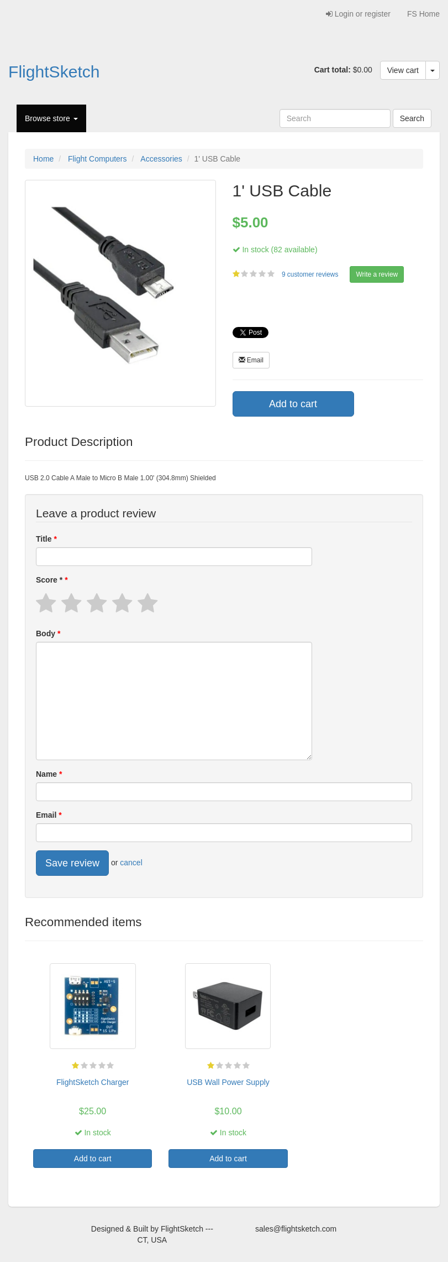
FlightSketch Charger (92, 1082)
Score (50, 579)
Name (47, 774)
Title (45, 538)
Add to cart (293, 403)
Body (46, 633)
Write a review (377, 274)
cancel (131, 862)
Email (251, 360)
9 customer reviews (311, 274)
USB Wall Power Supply (228, 1082)
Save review (72, 863)
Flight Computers (97, 158)
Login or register (358, 13)
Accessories (161, 158)
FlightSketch (54, 72)
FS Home (423, 13)
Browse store (51, 118)
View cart (403, 70)
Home (43, 158)
